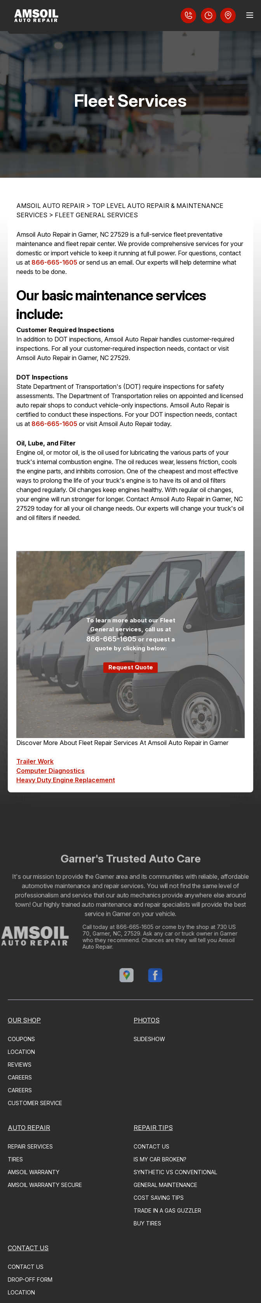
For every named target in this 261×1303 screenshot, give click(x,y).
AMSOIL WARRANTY (33, 1172)
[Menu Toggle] (249, 15)
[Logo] (35, 17)
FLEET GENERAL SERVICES (96, 215)
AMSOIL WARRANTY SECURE (45, 1185)
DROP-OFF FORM (30, 1279)
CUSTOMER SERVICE (35, 1103)
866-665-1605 (54, 262)
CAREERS (20, 1077)
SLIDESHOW (149, 1039)
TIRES (15, 1159)
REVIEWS (19, 1064)
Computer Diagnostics (50, 771)
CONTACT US (151, 1146)
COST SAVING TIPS (159, 1197)
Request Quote (130, 667)
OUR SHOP (24, 1020)
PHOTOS (147, 1020)
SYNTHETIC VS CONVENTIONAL (175, 1172)
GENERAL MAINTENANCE (165, 1185)
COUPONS (21, 1039)
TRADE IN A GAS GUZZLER (167, 1210)
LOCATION (21, 1051)
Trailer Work (35, 761)
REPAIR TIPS (153, 1127)
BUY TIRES (147, 1223)
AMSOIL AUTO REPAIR (50, 206)
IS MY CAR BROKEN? (160, 1159)
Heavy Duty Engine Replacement (65, 780)
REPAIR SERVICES (30, 1146)
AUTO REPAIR (29, 1127)
